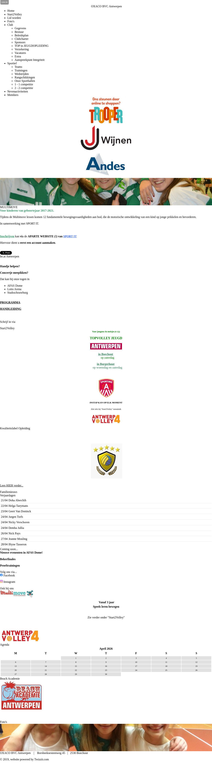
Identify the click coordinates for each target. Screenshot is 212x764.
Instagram (9, 581)
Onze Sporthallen (25, 80)
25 (166, 670)
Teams (18, 66)
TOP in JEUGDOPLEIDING (32, 45)
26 (196, 670)
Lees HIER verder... (11, 485)
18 (166, 666)
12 (196, 662)
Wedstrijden (22, 73)
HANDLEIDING (10, 308)
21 (46, 670)
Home (10, 10)
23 (106, 670)
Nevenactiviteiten (17, 91)
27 (16, 674)
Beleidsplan (21, 35)
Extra (18, 56)
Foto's (10, 21)
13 (16, 666)
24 (136, 670)
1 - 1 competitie (24, 84)
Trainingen (21, 70)
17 (136, 666)
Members (12, 94)
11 (166, 662)
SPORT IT (70, 236)
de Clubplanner (26, 321)
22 (76, 670)
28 (46, 674)
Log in (4, 2)
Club (10, 24)
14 (46, 666)
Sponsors (20, 42)
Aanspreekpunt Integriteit (30, 59)
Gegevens (20, 28)
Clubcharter (21, 38)
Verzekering (22, 49)
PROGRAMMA (10, 302)
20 (16, 670)
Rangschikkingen (25, 77)
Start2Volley (14, 14)
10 (136, 662)
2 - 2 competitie (24, 88)
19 (196, 666)
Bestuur (19, 31)
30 (106, 674)
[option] (106, 110)
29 (76, 674)
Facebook (9, 575)
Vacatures (20, 52)
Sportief (12, 63)
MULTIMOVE (9, 207)
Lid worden (14, 17)
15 (76, 666)
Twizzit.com (41, 759)
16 (106, 666)
